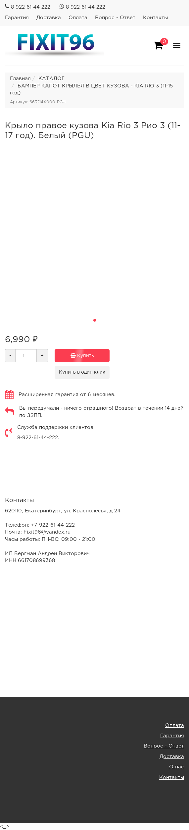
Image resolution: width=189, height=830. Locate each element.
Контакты (155, 18)
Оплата (78, 18)
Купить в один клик (82, 372)
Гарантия (17, 18)
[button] (94, 320)
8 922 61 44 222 (30, 7)
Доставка (48, 18)
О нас (176, 767)
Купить (80, 355)
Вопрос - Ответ (115, 18)
